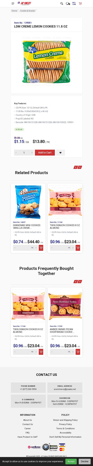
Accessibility (65, 432)
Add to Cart (44, 152)
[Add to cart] (41, 248)
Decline (84, 461)
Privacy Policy (65, 424)
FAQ (27, 432)
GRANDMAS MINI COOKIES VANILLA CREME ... (26, 226)
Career (28, 428)
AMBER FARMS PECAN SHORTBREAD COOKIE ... (62, 330)
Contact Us (27, 424)
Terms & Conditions (65, 428)
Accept (71, 461)
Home (14, 11)
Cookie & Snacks (27, 11)
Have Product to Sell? (28, 437)
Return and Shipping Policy (65, 420)
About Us (27, 420)
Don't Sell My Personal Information (65, 437)
